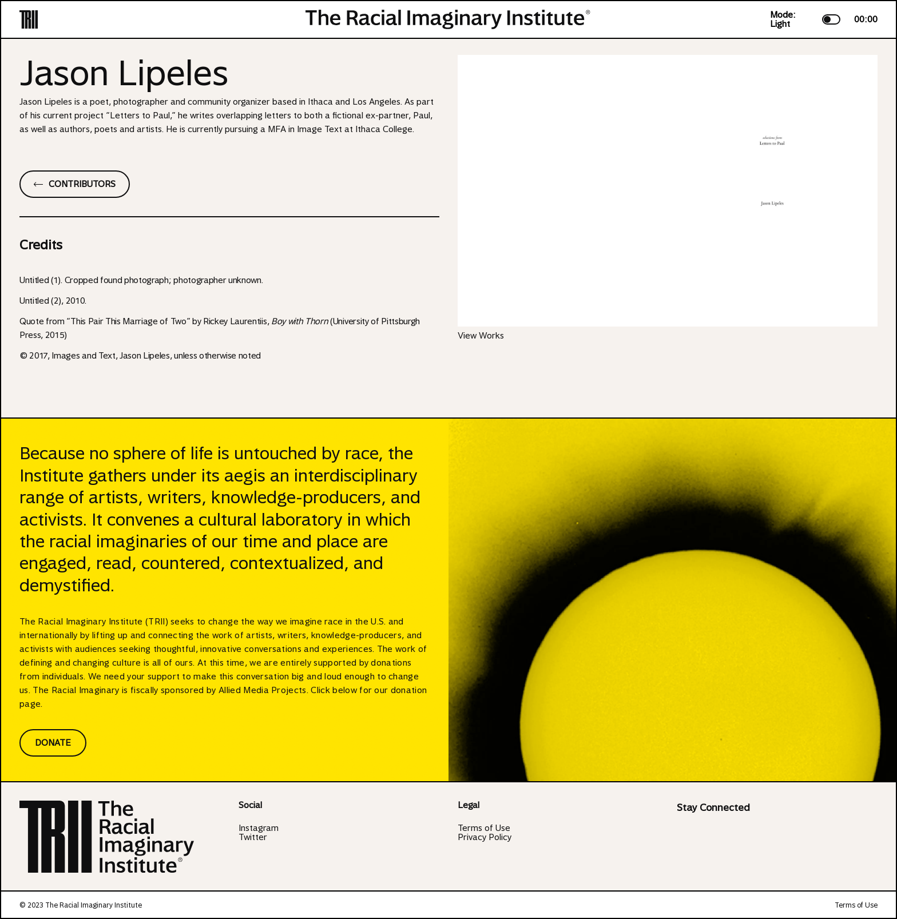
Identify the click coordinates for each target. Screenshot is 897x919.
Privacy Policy (484, 837)
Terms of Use (484, 828)
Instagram (259, 828)
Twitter (253, 837)
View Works (481, 336)
